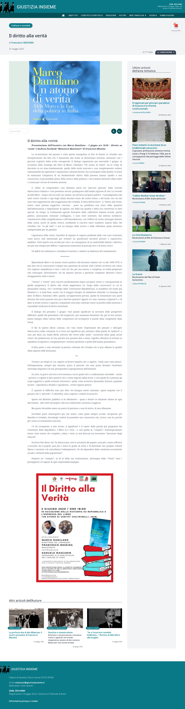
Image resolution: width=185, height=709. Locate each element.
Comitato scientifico (92, 15)
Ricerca (153, 15)
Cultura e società (20, 25)
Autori (122, 15)
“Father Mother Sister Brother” (148, 195)
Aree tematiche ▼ (137, 15)
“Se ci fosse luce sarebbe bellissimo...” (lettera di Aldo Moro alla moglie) (103, 635)
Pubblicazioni (167, 15)
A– (114, 131)
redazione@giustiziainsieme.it (30, 682)
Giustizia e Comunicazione (57, 628)
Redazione (111, 15)
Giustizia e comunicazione (60, 632)
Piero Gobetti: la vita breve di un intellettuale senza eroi (149, 146)
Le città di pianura (141, 234)
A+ (119, 131)
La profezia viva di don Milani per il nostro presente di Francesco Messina (25, 635)
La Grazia (137, 274)
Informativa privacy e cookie (23, 701)
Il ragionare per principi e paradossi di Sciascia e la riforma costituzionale (151, 105)
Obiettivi (73, 15)
